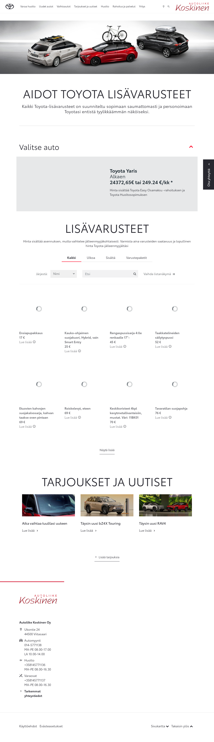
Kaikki (71, 257)
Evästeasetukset (51, 726)
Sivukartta (160, 726)
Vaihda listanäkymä (159, 273)
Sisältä (110, 257)
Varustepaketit (136, 257)
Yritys (142, 6)
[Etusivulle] (192, 7)
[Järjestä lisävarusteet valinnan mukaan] (63, 274)
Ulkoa (91, 257)
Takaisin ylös (182, 726)
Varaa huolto (27, 6)
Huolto (105, 6)
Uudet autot (46, 6)
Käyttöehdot (28, 726)
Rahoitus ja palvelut (124, 6)
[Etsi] (110, 274)
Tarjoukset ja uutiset (85, 6)
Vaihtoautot (64, 6)
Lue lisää (27, 342)
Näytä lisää (107, 450)
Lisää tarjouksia (107, 557)
